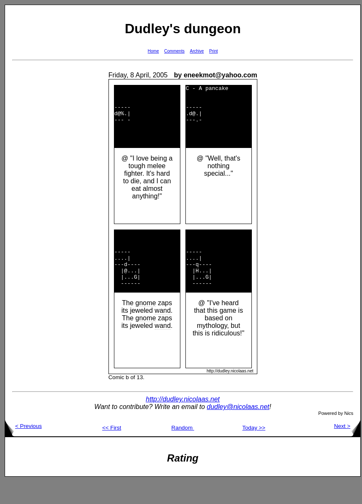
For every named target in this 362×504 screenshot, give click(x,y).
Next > (347, 449)
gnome (145, 325)
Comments (174, 51)
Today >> (253, 450)
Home (153, 51)
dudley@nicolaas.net (238, 429)
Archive (197, 51)
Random (183, 450)
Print (213, 51)
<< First (111, 450)
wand (163, 333)
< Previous (23, 449)
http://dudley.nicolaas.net (183, 421)
